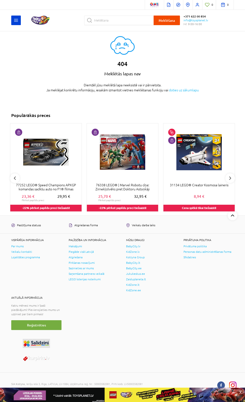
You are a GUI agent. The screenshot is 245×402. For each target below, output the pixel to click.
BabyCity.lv (133, 246)
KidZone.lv (133, 251)
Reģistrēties (36, 325)
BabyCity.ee (134, 268)
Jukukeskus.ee (135, 273)
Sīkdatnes (190, 257)
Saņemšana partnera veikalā (86, 273)
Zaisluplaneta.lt (136, 279)
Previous (15, 178)
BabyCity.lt (133, 262)
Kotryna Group (135, 257)
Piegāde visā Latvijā (81, 251)
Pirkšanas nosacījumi (82, 262)
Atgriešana (76, 257)
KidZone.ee (133, 290)
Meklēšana (167, 20)
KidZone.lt (132, 284)
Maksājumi (75, 246)
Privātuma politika (195, 246)
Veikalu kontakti (21, 251)
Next (230, 178)
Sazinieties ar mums (81, 268)
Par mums (17, 246)
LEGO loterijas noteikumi (85, 279)
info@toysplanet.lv (196, 20)
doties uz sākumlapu (184, 90)
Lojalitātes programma (25, 257)
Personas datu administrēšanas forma (207, 251)
